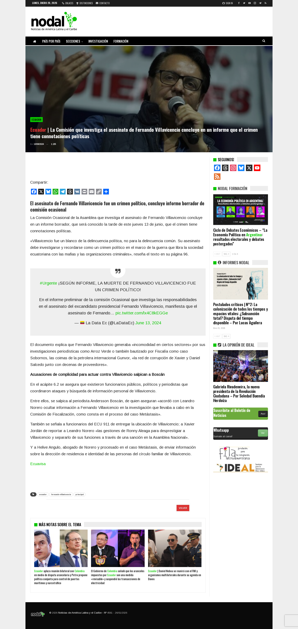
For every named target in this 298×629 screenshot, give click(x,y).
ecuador (43, 494)
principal (79, 494)
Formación (120, 41)
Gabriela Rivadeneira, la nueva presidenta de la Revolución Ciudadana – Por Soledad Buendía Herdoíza (239, 393)
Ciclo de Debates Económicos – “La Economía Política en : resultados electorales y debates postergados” (240, 237)
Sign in (227, 3)
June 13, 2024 (148, 322)
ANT (217, 254)
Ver (263, 433)
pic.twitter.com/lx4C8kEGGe (142, 313)
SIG (226, 254)
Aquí (263, 413)
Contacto (103, 3)
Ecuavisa (38, 464)
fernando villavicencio (61, 494)
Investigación (98, 41)
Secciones (73, 41)
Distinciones (84, 3)
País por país (51, 41)
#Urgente (48, 283)
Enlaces (67, 3)
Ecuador (36, 119)
